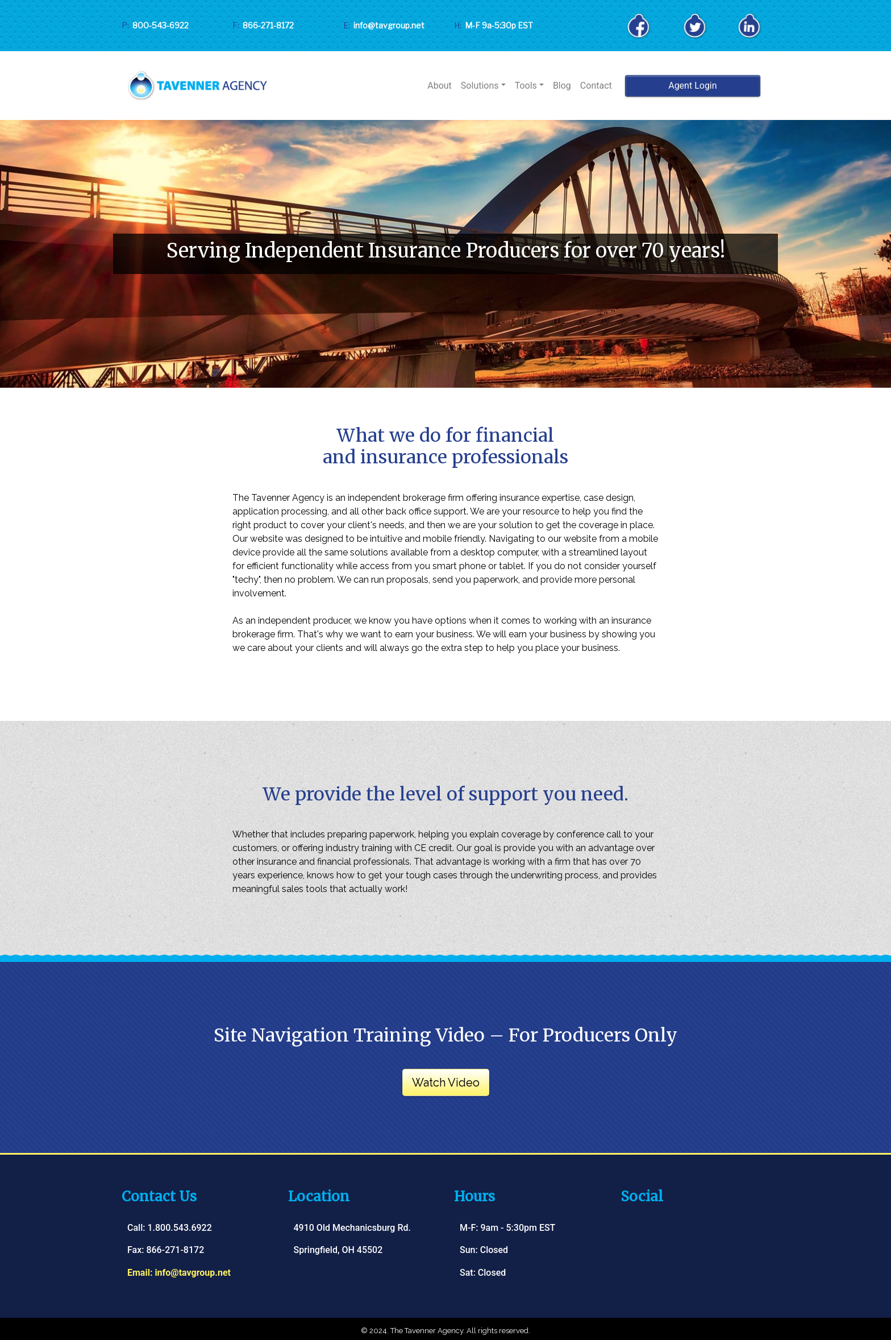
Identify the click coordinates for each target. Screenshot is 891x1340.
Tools (526, 85)
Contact (596, 85)
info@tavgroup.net (387, 25)
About (439, 85)
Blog (562, 85)
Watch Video (446, 1082)
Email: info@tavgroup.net (179, 1272)
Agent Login (692, 85)
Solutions (480, 85)
